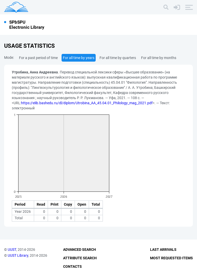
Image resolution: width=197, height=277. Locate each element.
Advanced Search (79, 249)
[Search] (166, 7)
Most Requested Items (171, 258)
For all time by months (158, 58)
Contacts (72, 266)
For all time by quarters (118, 58)
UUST (12, 249)
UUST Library (18, 255)
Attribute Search (80, 258)
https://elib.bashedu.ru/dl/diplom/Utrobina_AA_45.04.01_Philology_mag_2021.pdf (87, 103)
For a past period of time (38, 58)
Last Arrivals (163, 249)
